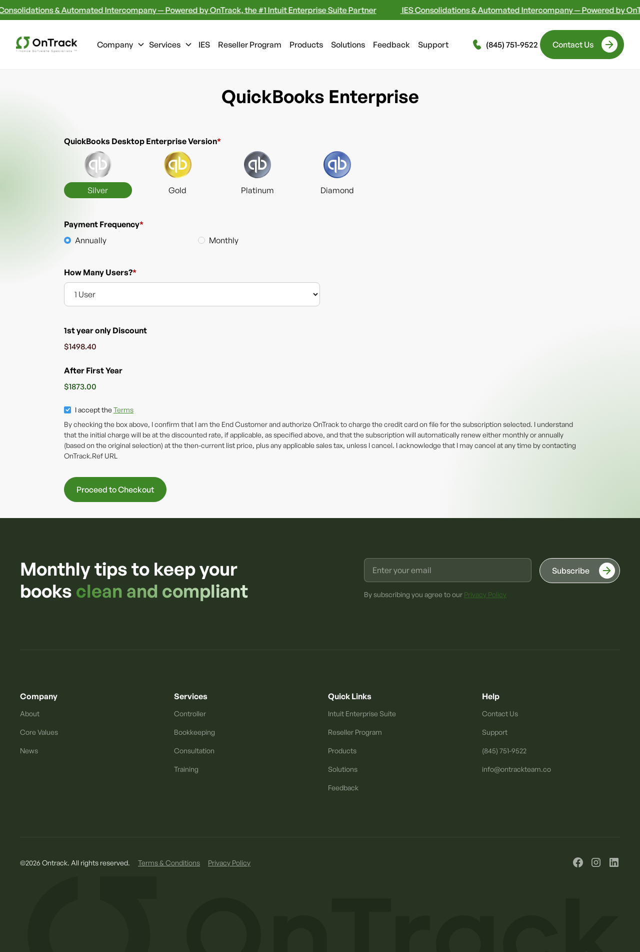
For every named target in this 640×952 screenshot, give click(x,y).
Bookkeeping (194, 732)
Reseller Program (250, 45)
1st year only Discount (105, 330)
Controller (190, 713)
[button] (121, 45)
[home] (46, 45)
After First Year (93, 370)
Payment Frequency (104, 224)
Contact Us (500, 713)
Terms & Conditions (169, 862)
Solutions (348, 45)
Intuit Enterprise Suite (362, 713)
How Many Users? (100, 272)
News (29, 750)
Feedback (391, 45)
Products (306, 45)
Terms (124, 409)
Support (433, 45)
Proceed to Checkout (115, 490)
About (30, 713)
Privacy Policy (229, 862)
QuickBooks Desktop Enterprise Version (142, 141)
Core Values (39, 732)
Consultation (194, 750)
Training (186, 769)
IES (204, 45)
